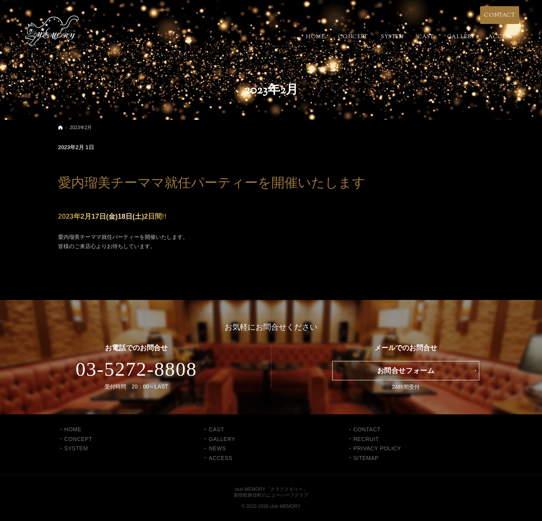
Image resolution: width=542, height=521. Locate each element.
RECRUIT (366, 439)
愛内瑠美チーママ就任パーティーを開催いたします (211, 182)
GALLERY (222, 439)
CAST (216, 429)
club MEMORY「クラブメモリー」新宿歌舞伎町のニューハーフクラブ (271, 492)
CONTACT (367, 429)
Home (72, 429)
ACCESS (220, 458)
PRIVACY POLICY (377, 448)
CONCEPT (78, 439)
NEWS (217, 448)
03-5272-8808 (136, 369)
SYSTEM (76, 448)
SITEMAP (366, 458)
